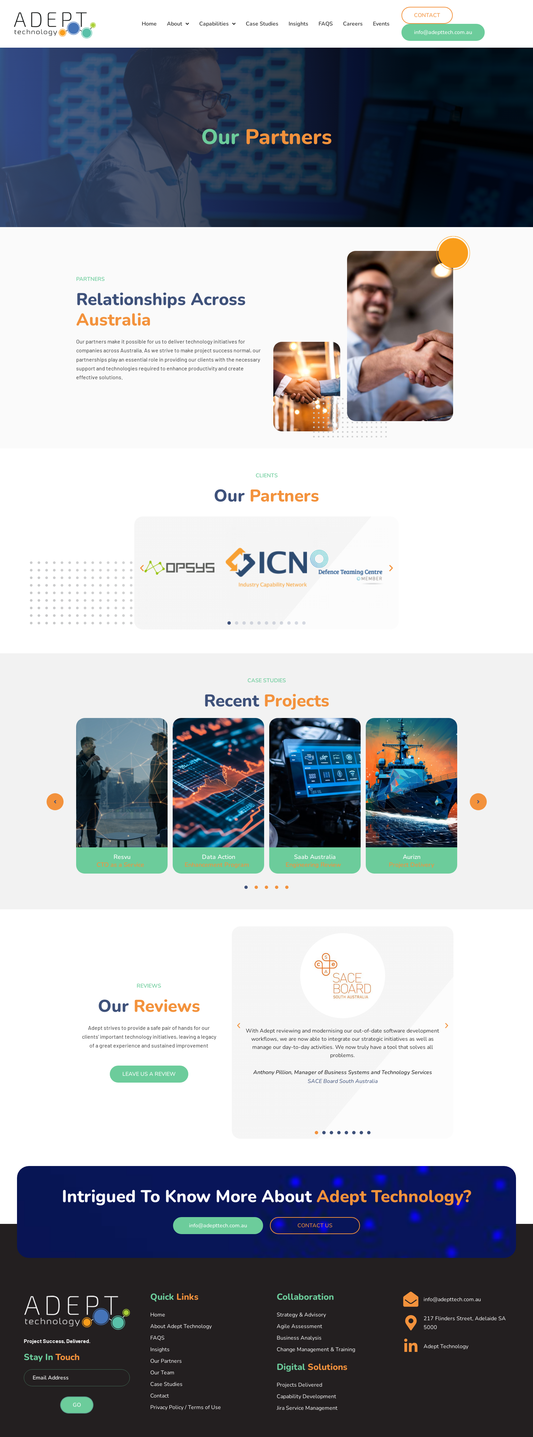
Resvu (122, 861)
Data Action (219, 861)
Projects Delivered (299, 1385)
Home (149, 19)
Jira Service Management (307, 1408)
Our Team (162, 1372)
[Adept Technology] (410, 1346)
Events (381, 19)
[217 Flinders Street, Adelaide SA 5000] (410, 1323)
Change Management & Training (316, 1349)
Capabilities (217, 20)
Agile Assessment (299, 1326)
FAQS (326, 19)
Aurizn (411, 861)
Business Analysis (299, 1338)
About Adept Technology (181, 1326)
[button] (142, 567)
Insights (298, 19)
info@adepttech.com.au (452, 1300)
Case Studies (262, 19)
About (178, 20)
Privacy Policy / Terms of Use (185, 1407)
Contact (159, 1396)
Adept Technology (446, 1346)
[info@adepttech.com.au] (410, 1299)
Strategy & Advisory (301, 1315)
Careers (353, 19)
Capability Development (306, 1396)
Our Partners (166, 1361)
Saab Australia (315, 861)
